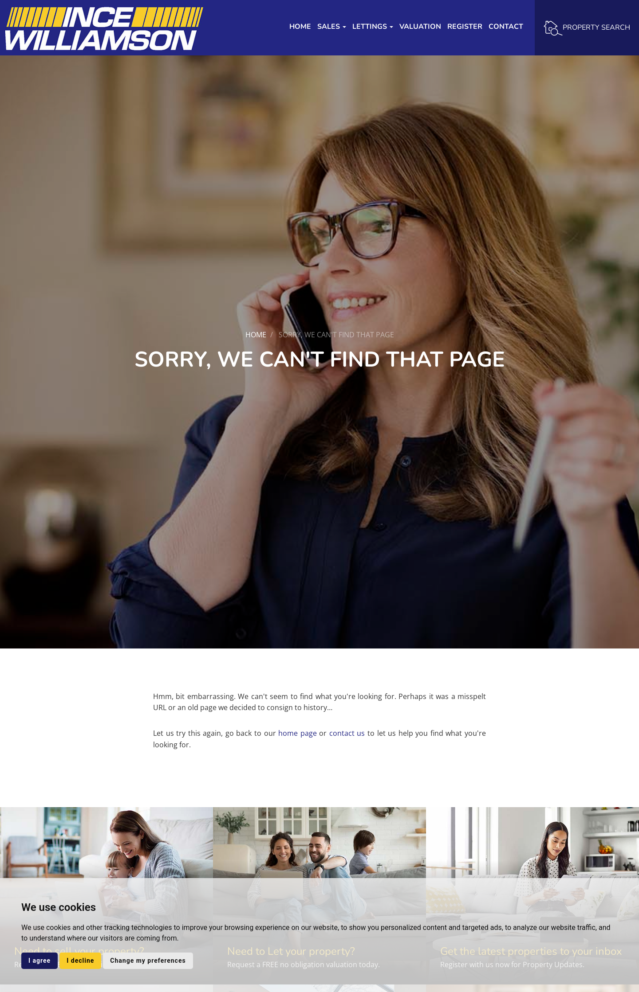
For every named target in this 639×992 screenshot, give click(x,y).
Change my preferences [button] (147, 960)
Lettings (372, 26)
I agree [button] (39, 960)
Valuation (420, 26)
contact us (347, 733)
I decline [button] (80, 960)
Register (464, 26)
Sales (331, 26)
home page (297, 733)
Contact (506, 26)
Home (300, 26)
